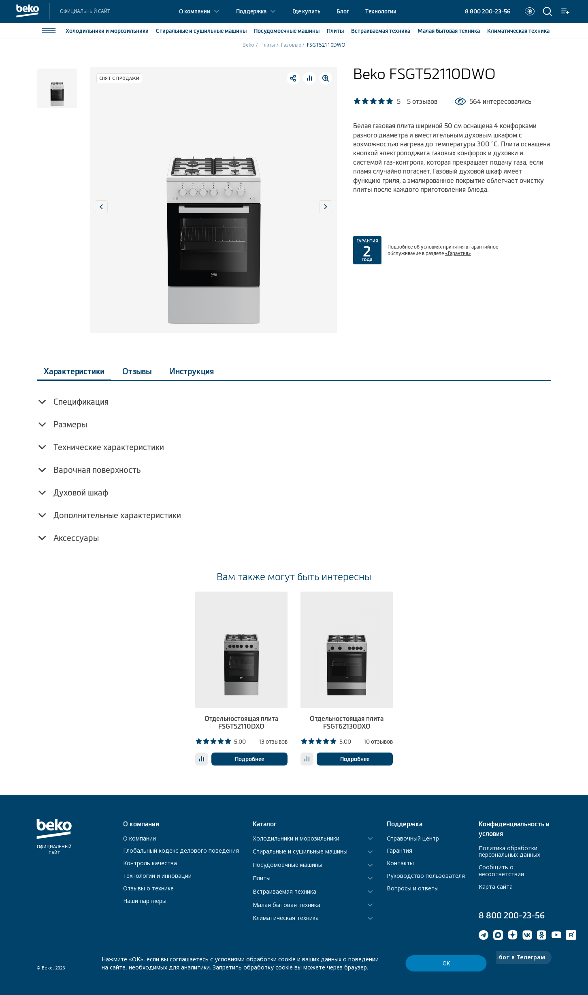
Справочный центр (413, 838)
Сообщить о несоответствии (501, 870)
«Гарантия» (458, 253)
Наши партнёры (144, 901)
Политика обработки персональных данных (509, 851)
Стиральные (201, 31)
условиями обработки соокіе (255, 959)
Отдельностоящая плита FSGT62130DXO (346, 722)
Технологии (380, 11)
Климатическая (518, 31)
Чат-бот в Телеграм (515, 957)
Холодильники (107, 31)
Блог (343, 11)
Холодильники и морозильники (296, 838)
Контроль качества (150, 863)
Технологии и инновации (157, 875)
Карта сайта (496, 886)
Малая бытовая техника (286, 905)
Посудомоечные (287, 31)
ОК (446, 964)
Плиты (335, 31)
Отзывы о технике (148, 888)
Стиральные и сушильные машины (300, 851)
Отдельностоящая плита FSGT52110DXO (241, 722)
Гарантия (399, 850)
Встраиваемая (380, 31)
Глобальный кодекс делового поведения (181, 850)
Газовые (291, 44)
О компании (194, 11)
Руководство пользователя (426, 875)
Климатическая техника (286, 918)
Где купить (306, 11)
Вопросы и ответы (413, 888)
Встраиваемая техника (284, 891)
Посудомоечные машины (287, 865)
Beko (248, 44)
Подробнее (249, 759)
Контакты (400, 863)
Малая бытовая (449, 31)
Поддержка (251, 11)
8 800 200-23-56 (487, 11)
